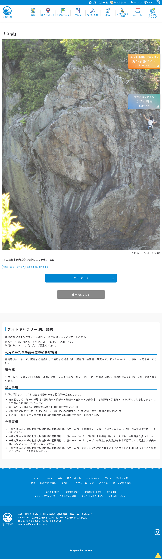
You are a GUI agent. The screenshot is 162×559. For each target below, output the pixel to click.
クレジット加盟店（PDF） (93, 496)
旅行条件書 (111, 492)
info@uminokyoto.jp (35, 523)
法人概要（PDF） (53, 492)
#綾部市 (30, 267)
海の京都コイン (120, 2)
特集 (60, 478)
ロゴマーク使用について (45, 496)
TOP (36, 478)
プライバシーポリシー (118, 496)
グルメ (108, 478)
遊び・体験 (122, 478)
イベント (66, 483)
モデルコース (93, 478)
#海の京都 (42, 267)
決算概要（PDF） (73, 492)
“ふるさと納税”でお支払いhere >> (144, 61)
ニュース (48, 478)
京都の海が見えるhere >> (144, 101)
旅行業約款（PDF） (93, 492)
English (149, 2)
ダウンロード (94, 278)
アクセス (136, 2)
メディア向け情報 (122, 483)
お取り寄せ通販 (48, 483)
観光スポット (74, 478)
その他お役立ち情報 (68, 496)
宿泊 (33, 483)
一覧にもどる (81, 294)
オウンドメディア (84, 483)
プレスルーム (98, 2)
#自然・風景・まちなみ (13, 267)
